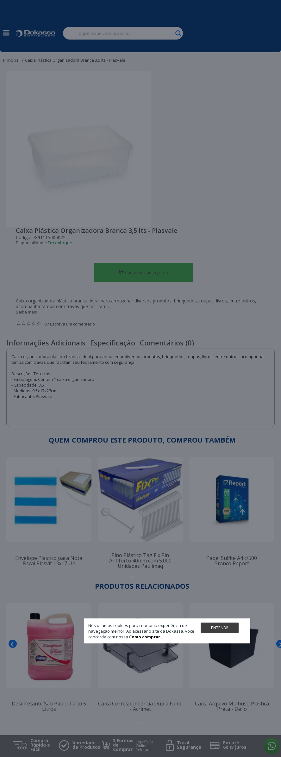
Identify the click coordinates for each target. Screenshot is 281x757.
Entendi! (219, 627)
